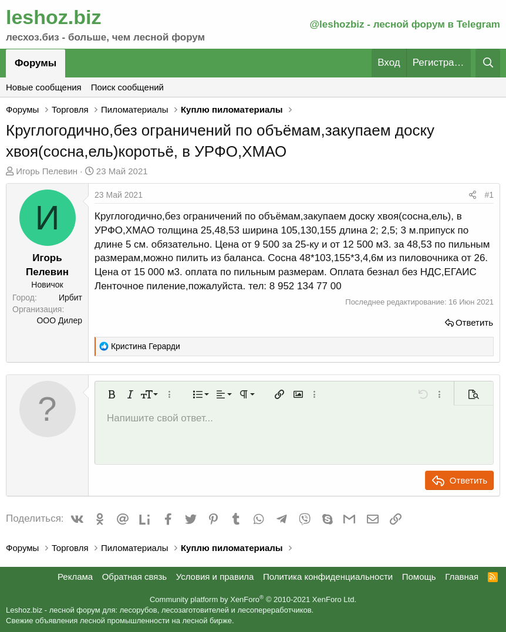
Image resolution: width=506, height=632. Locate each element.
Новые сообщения (44, 87)
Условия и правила (215, 577)
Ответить (474, 322)
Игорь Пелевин (46, 171)
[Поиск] (487, 63)
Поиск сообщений (127, 87)
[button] (111, 394)
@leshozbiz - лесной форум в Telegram (404, 24)
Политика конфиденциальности (328, 577)
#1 (489, 195)
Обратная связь (134, 577)
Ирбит (70, 297)
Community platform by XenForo (253, 599)
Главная (461, 577)
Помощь (419, 577)
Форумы (35, 63)
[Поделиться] (472, 195)
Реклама (75, 577)
